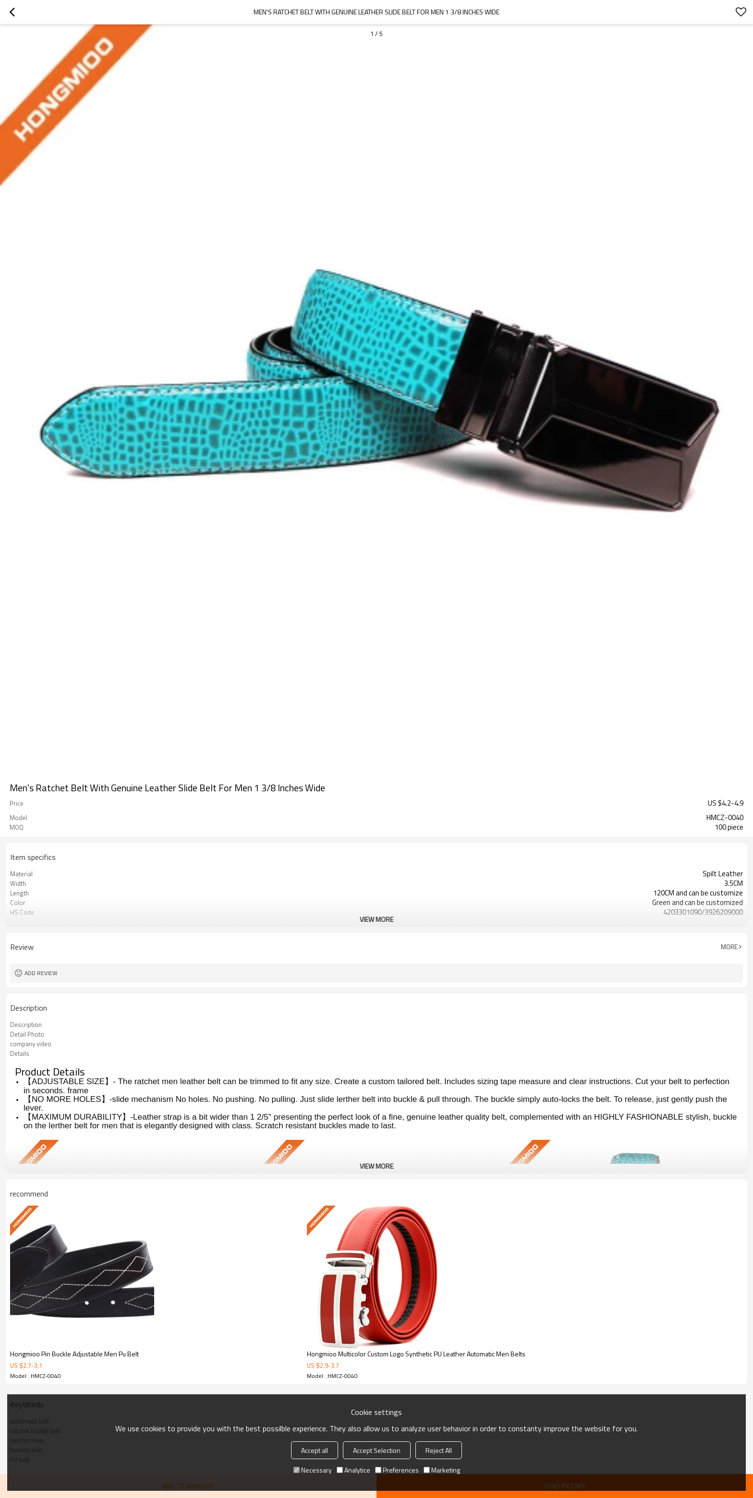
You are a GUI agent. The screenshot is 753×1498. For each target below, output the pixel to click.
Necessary (312, 1470)
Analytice (353, 1470)
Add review (41, 973)
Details (19, 1053)
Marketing (442, 1470)
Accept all (314, 1450)
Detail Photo (27, 1034)
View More (376, 919)
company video (30, 1044)
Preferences (397, 1470)
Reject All (438, 1450)
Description (26, 1024)
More (729, 947)
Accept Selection (377, 1450)
